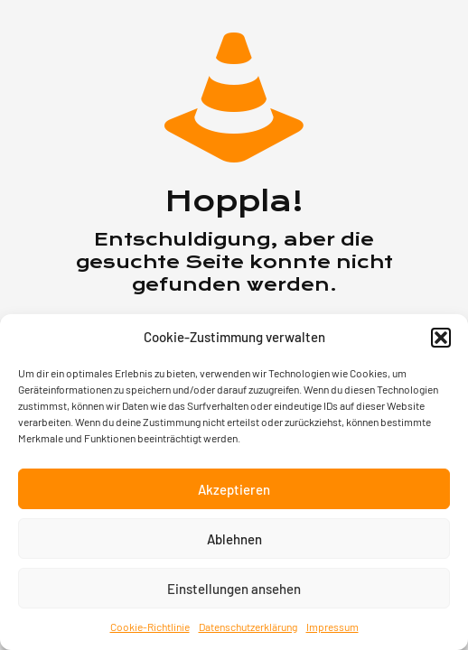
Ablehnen (234, 539)
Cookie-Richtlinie (150, 626)
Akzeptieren (234, 489)
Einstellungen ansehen (234, 588)
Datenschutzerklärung (248, 626)
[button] (441, 338)
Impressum (332, 626)
